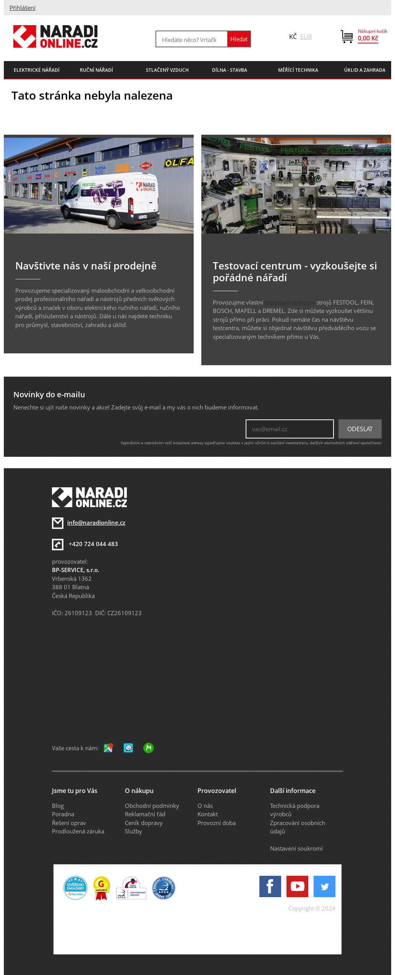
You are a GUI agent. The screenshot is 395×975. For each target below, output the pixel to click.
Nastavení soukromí (296, 848)
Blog (58, 805)
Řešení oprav (69, 823)
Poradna (63, 814)
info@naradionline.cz (96, 522)
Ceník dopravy (144, 823)
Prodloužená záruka (78, 831)
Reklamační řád (145, 814)
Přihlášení (23, 7)
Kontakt (208, 814)
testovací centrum (290, 302)
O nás (205, 805)
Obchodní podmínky (152, 805)
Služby (133, 831)
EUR (306, 36)
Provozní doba (217, 823)
